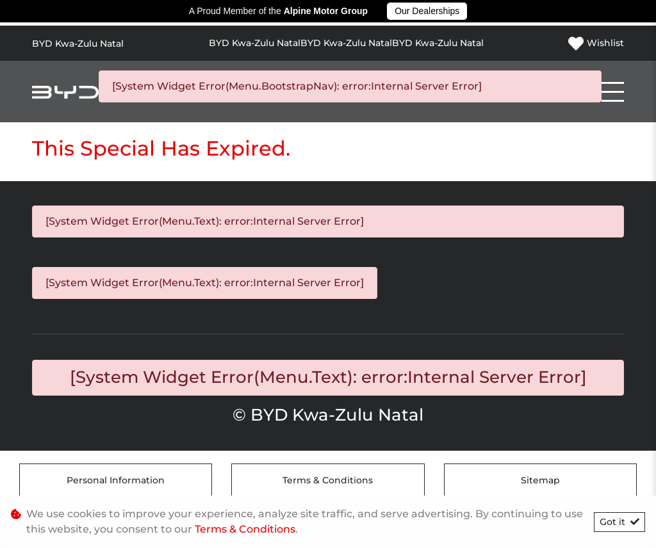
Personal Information (116, 480)
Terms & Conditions (328, 480)
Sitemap (540, 480)
